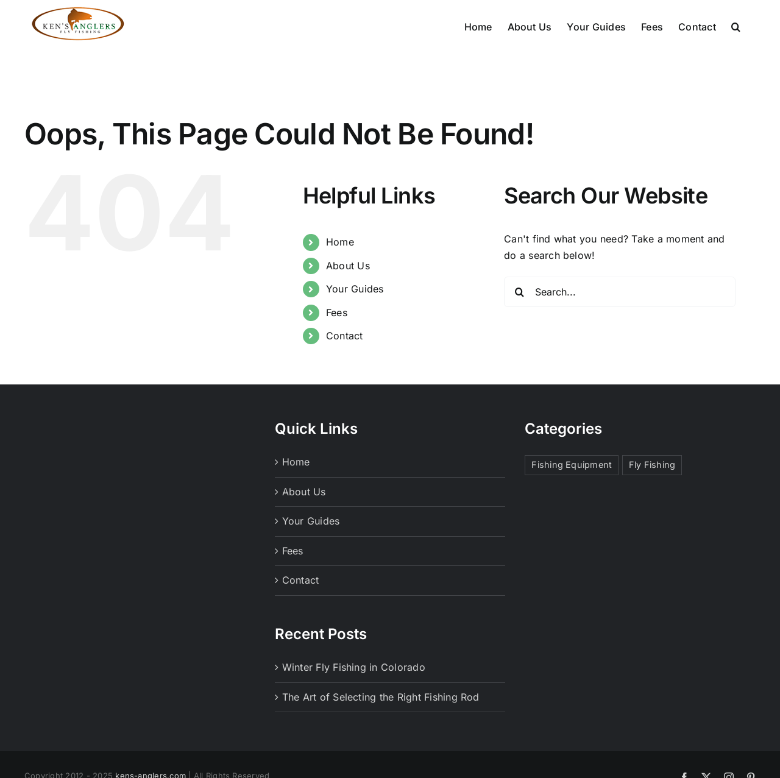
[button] (735, 25)
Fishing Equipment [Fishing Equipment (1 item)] (571, 464)
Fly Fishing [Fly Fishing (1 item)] (652, 464)
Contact (344, 336)
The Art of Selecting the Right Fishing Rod (381, 697)
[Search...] (620, 292)
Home (340, 242)
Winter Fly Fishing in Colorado (353, 667)
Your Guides (355, 289)
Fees (336, 312)
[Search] (519, 292)
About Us (348, 266)
